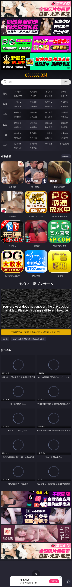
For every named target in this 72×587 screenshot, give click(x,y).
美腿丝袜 (17, 127)
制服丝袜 (17, 117)
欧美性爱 (64, 112)
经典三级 (33, 117)
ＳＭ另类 (64, 106)
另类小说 (33, 137)
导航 (5, 145)
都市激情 (17, 133)
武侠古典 (64, 133)
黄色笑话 (48, 137)
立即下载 (54, 581)
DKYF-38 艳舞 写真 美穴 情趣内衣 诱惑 (28, 339)
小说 (5, 135)
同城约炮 (17, 143)
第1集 (5, 339)
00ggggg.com (36, 75)
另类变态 (64, 117)
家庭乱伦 (33, 133)
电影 (5, 114)
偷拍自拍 (33, 112)
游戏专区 (64, 91)
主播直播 (48, 106)
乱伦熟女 (48, 117)
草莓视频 (48, 143)
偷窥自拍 (17, 123)
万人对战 (48, 91)
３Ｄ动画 (64, 102)
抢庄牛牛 (64, 96)
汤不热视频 (64, 143)
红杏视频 (17, 148)
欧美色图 (48, 123)
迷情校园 (17, 137)
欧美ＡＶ (48, 102)
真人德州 (33, 91)
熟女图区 (48, 127)
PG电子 (18, 91)
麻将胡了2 (18, 96)
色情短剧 (33, 148)
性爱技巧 (64, 137)
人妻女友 (48, 133)
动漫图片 (64, 123)
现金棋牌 (48, 96)
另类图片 (64, 127)
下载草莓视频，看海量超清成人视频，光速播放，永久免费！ (40, 332)
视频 (5, 103)
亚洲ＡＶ (17, 102)
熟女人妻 (17, 106)
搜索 (66, 82)
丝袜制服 (33, 106)
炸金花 (33, 96)
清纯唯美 (33, 127)
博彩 (5, 93)
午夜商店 (33, 143)
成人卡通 (48, 112)
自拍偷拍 (33, 102)
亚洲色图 (33, 123)
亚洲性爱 (17, 112)
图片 (5, 124)
